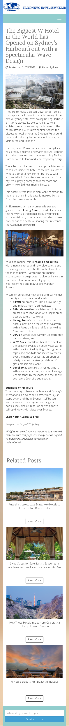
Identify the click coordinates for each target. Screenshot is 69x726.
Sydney (53, 67)
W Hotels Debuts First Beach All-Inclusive (34, 664)
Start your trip (34, 719)
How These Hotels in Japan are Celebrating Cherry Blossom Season (34, 607)
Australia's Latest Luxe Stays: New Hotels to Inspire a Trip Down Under (34, 489)
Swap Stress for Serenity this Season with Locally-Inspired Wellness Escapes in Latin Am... (34, 548)
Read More (34, 521)
